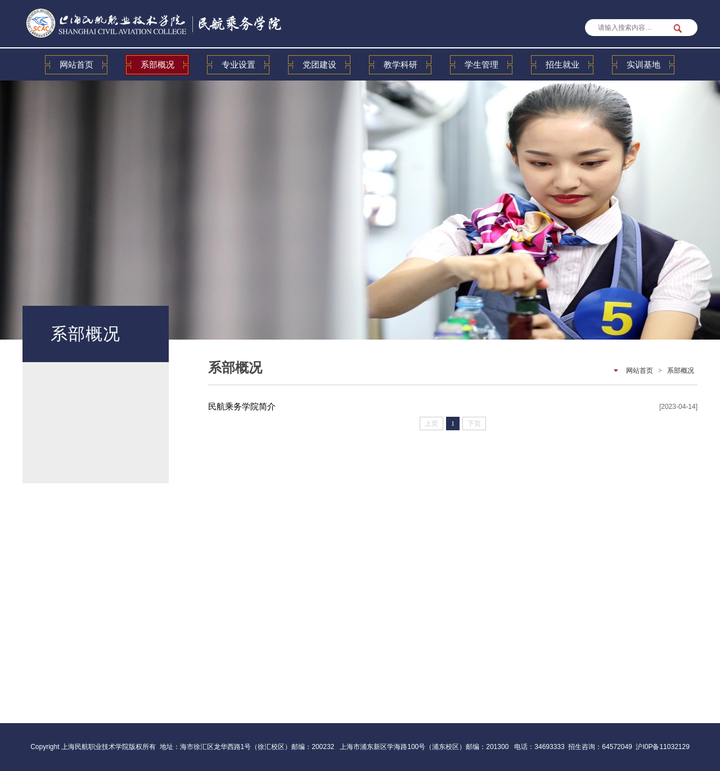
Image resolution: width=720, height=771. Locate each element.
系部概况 (157, 64)
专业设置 (238, 64)
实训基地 (643, 64)
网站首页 (76, 64)
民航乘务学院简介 (242, 406)
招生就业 (562, 64)
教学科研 (400, 64)
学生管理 (481, 64)
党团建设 (319, 64)
